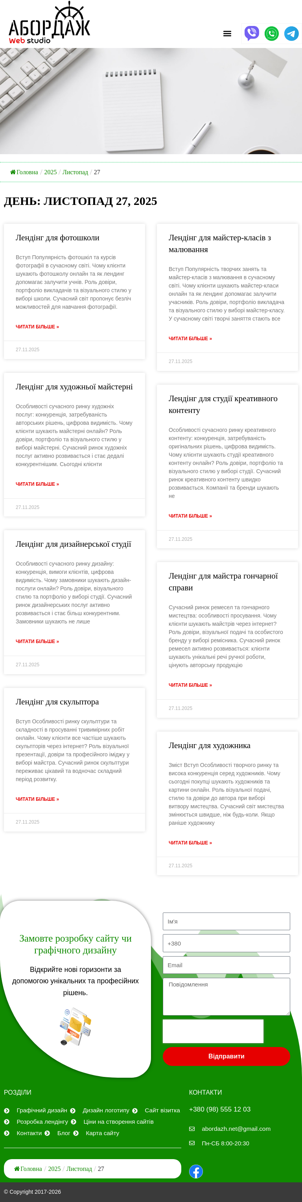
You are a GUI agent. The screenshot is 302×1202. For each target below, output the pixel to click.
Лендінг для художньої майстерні (74, 387)
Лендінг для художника (209, 746)
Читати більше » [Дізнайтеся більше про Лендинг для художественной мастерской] (37, 485)
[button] (227, 33)
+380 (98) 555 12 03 (221, 1109)
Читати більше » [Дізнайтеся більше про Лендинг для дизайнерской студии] (37, 642)
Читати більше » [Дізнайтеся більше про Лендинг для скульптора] (37, 801)
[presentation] (213, 1031)
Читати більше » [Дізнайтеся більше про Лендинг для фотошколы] (37, 327)
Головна (24, 172)
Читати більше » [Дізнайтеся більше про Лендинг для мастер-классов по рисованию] (190, 339)
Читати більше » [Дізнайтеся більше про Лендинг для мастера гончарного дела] (190, 686)
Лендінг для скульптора (57, 703)
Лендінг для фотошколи (57, 237)
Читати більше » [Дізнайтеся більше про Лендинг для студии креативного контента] (190, 517)
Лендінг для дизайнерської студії (73, 544)
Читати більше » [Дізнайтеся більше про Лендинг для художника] (190, 844)
